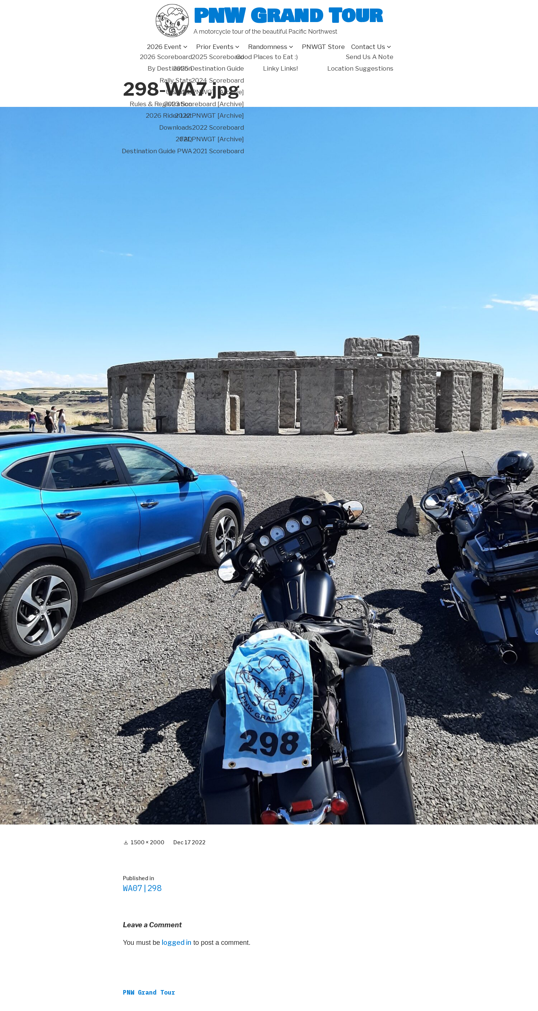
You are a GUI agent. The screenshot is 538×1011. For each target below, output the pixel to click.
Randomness (267, 46)
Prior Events (215, 46)
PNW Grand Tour (288, 16)
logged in (176, 942)
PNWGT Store (323, 46)
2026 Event (164, 46)
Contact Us (368, 46)
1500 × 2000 (147, 842)
